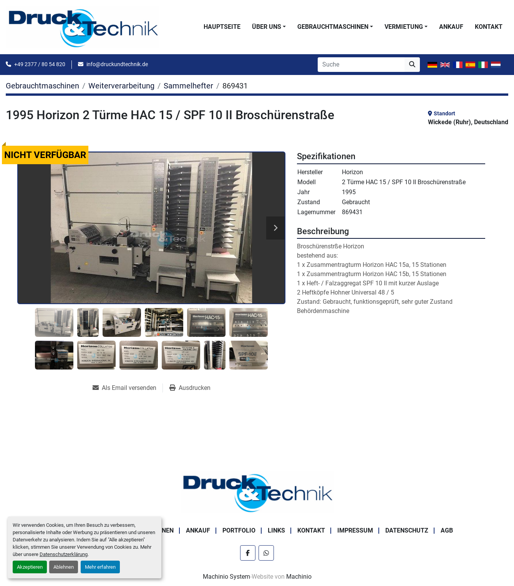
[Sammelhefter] (188, 85)
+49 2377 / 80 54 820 (39, 64)
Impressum (355, 530)
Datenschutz (406, 530)
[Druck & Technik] (257, 491)
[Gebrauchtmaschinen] (42, 85)
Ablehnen (63, 567)
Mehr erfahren (100, 567)
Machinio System (226, 576)
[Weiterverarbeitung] (121, 85)
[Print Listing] (190, 388)
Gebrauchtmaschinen (332, 26)
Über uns (266, 26)
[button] (269, 27)
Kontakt (488, 26)
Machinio (299, 576)
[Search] (361, 64)
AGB (447, 530)
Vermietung (404, 26)
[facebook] (247, 553)
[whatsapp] (266, 553)
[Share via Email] (127, 388)
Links (276, 530)
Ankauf (451, 26)
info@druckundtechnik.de (117, 64)
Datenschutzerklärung (64, 554)
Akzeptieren (30, 567)
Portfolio (238, 530)
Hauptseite (222, 26)
